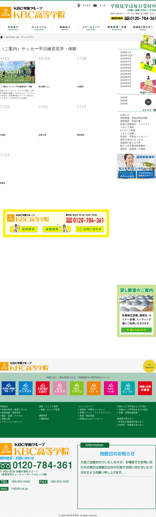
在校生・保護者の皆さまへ (131, 425)
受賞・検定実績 (87, 415)
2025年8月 (125, 58)
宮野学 (2, 183)
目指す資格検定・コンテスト (135, 124)
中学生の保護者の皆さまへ (131, 421)
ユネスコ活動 (127, 133)
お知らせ (124, 115)
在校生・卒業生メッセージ (134, 136)
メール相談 (100, 5)
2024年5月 (125, 86)
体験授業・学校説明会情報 (134, 118)
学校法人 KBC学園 (8, 388)
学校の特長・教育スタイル (14, 409)
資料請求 (148, 42)
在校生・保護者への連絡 (132, 149)
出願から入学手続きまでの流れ (117, 28)
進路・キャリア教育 (39, 28)
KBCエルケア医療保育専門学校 (60, 388)
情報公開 (6, 419)
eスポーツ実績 (127, 130)
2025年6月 (125, 64)
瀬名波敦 (80, 135)
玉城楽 (2, 135)
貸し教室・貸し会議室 (148, 83)
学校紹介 (13, 28)
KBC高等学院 (32, 12)
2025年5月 (125, 67)
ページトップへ (148, 102)
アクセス (83, 5)
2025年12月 (126, 55)
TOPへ (149, 366)
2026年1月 (125, 52)
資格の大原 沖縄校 (145, 388)
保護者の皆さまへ (143, 28)
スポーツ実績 (127, 127)
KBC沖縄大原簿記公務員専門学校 (43, 388)
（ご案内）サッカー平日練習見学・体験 (16, 87)
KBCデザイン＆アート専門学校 (77, 388)
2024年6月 (125, 83)
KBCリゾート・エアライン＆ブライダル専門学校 (94, 388)
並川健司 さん (44, 87)
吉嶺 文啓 (42, 135)
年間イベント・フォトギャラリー (95, 412)
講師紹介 (65, 28)
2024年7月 (125, 80)
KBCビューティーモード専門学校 (128, 388)
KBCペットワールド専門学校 (111, 388)
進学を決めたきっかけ (131, 139)
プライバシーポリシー (12, 422)
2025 (122, 100)
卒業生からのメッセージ (91, 419)
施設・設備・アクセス (12, 415)
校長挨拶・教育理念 (11, 412)
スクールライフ (91, 28)
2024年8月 (125, 77)
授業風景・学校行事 (130, 121)
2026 (122, 97)
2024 (122, 103)
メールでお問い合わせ (89, 227)
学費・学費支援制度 (128, 412)
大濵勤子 (80, 87)
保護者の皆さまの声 (130, 142)
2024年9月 (125, 74)
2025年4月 (125, 71)
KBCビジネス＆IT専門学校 (25, 388)
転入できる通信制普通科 (132, 145)
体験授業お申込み (148, 63)
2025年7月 (125, 61)
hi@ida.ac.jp (20, 488)
